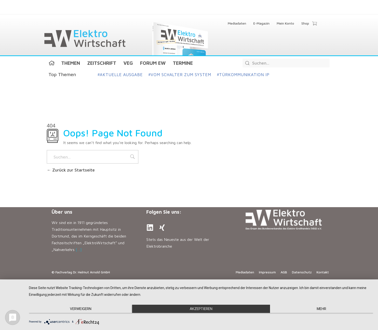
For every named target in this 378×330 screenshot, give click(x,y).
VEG (128, 63)
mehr (321, 309)
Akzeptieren (201, 309)
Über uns (62, 212)
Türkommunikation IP (243, 74)
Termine (183, 63)
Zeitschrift (101, 63)
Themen (70, 63)
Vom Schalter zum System (179, 74)
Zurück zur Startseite (71, 169)
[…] (79, 249)
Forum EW (153, 63)
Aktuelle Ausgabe (120, 74)
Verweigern (80, 309)
